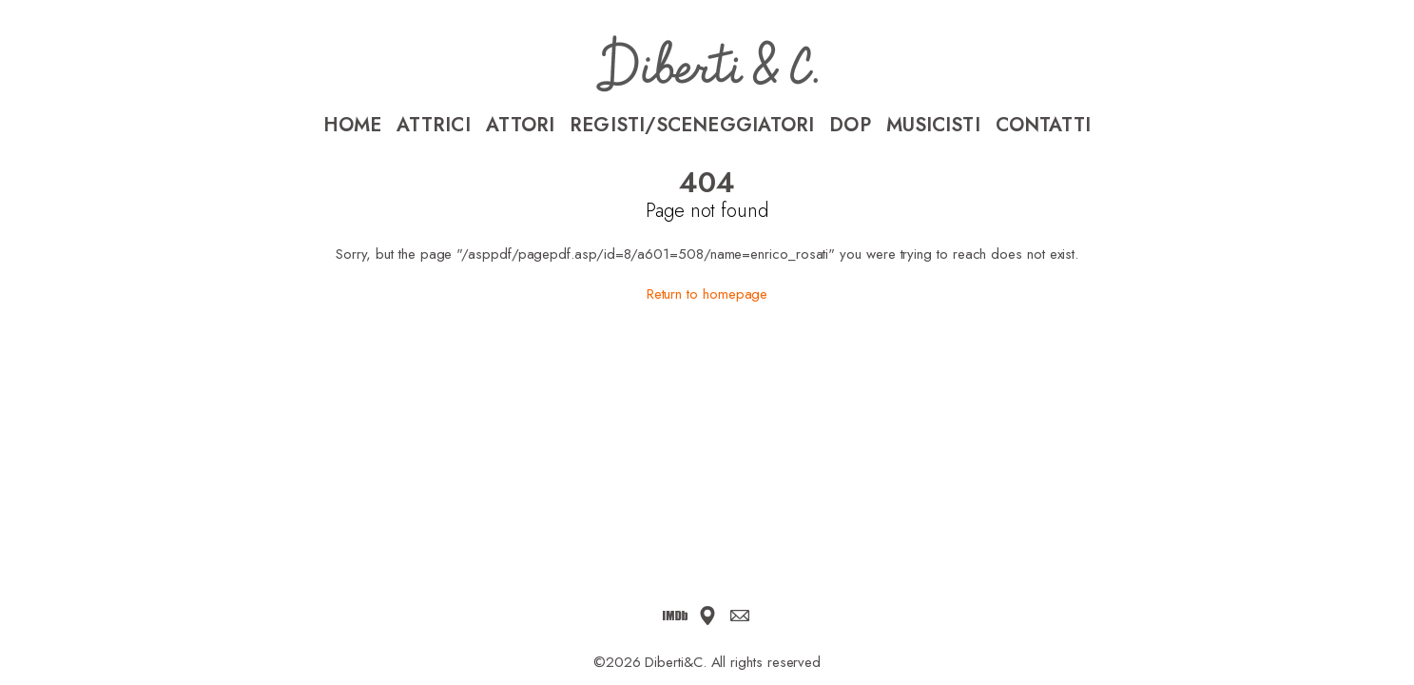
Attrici (434, 125)
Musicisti (933, 125)
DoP (849, 125)
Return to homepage (707, 294)
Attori (520, 125)
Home (352, 125)
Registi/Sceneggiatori (692, 125)
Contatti (1044, 125)
